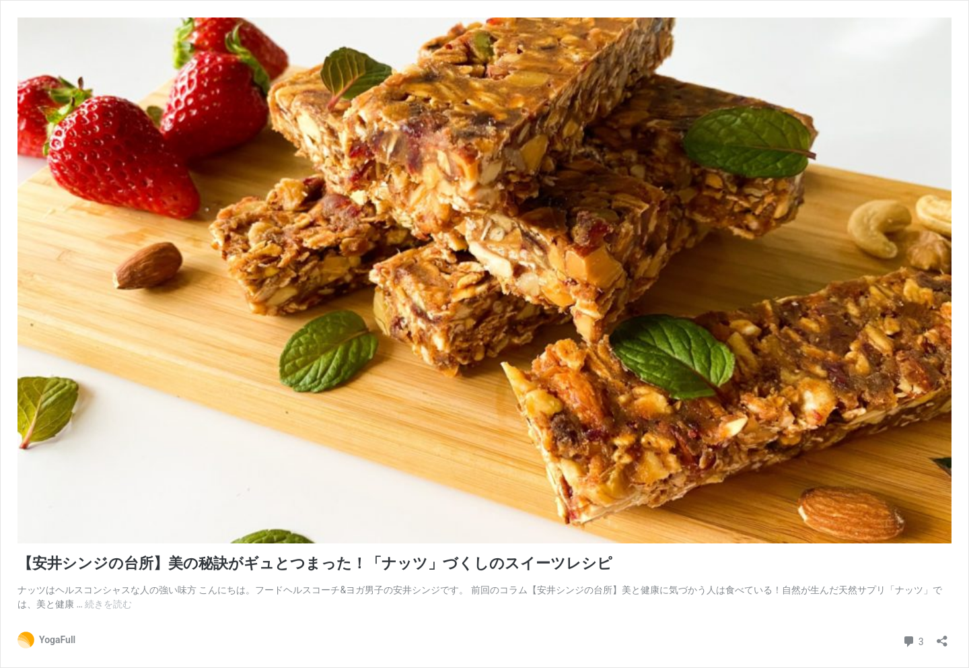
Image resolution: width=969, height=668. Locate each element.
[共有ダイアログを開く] (942, 636)
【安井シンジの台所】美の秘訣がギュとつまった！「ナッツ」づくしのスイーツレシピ (314, 563)
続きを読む (108, 604)
